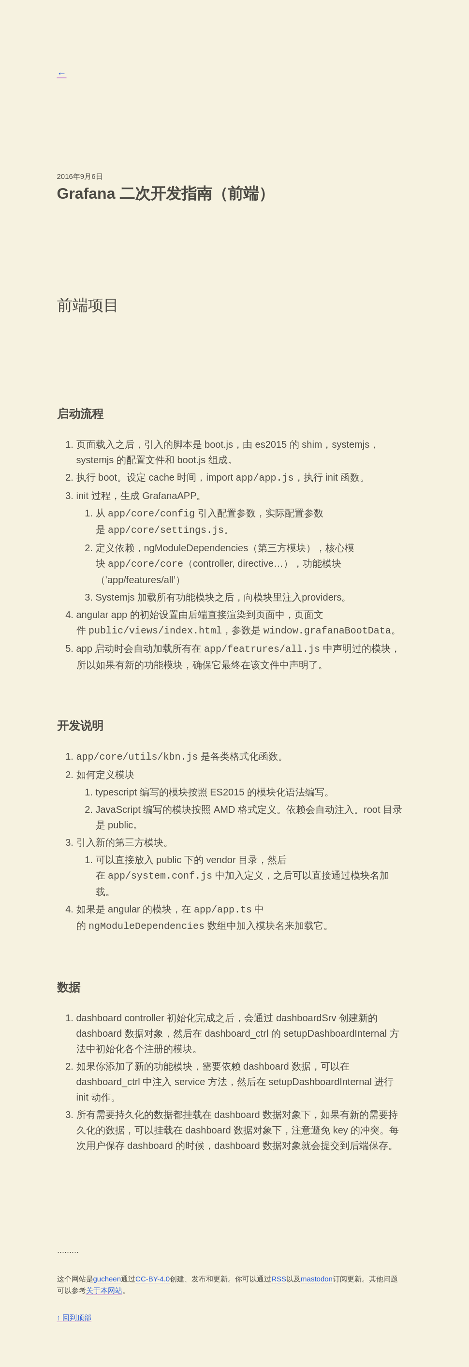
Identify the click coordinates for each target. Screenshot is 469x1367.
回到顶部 (74, 1308)
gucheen (107, 1269)
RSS (278, 1269)
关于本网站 (104, 1281)
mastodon (317, 1269)
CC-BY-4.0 (152, 1269)
